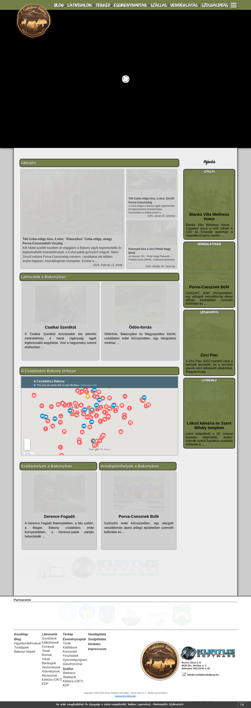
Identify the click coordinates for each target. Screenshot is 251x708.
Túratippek (21, 647)
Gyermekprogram (75, 659)
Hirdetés (94, 644)
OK (242, 705)
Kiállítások (70, 647)
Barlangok (49, 663)
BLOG (59, 5)
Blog (17, 639)
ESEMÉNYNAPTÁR (130, 5)
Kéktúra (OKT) (52, 679)
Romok (47, 655)
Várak (46, 659)
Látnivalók (49, 634)
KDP (45, 683)
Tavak (46, 650)
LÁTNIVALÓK (79, 5)
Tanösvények (51, 667)
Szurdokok (49, 638)
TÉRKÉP (102, 5)
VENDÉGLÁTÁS (183, 5)
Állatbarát (69, 677)
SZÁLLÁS (159, 5)
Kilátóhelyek (50, 642)
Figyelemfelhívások (27, 643)
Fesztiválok (70, 655)
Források (48, 646)
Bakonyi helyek (24, 651)
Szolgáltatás (97, 639)
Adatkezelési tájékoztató (168, 704)
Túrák (67, 643)
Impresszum (97, 649)
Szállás (68, 669)
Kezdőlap (21, 634)
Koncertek (70, 651)
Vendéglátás (97, 634)
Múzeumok (49, 675)
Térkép (68, 634)
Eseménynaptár (74, 639)
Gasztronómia (72, 664)
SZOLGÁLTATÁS (215, 5)
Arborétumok (51, 671)
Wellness (69, 673)
